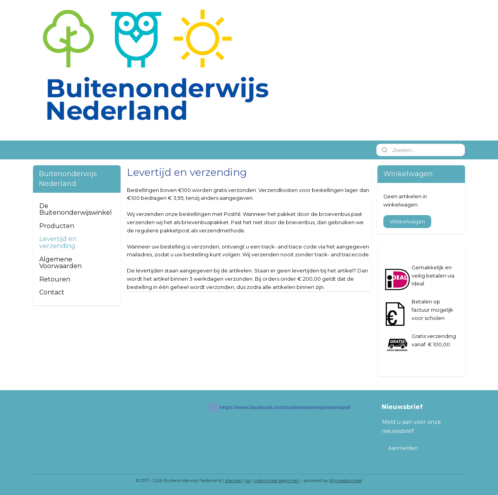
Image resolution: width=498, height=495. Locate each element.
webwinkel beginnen (277, 480)
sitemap (233, 480)
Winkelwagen (407, 221)
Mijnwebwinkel (345, 480)
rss (248, 480)
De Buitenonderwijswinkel (75, 209)
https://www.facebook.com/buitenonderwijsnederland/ (249, 407)
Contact (51, 292)
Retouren (54, 279)
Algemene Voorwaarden (60, 263)
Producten (56, 226)
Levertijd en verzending (58, 242)
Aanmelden (403, 448)
